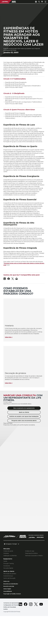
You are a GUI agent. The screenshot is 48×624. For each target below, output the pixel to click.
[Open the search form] (38, 1)
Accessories (6, 570)
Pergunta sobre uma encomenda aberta (24, 425)
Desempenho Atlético (31, 558)
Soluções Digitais (8, 572)
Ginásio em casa (29, 555)
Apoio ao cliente (24, 417)
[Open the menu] (45, 1)
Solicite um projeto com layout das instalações (24, 421)
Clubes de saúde (8, 555)
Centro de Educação (9, 583)
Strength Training (8, 568)
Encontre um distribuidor (11, 588)
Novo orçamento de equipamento (24, 412)
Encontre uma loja (9, 591)
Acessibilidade (8, 596)
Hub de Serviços (8, 580)
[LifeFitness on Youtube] (41, 613)
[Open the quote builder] (41, 1)
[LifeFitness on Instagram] (31, 613)
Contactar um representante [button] (12, 609)
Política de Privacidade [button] (10, 615)
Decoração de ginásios (9, 578)
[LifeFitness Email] (16, 283)
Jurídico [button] (5, 617)
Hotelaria (6, 558)
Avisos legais (7, 594)
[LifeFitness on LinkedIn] (4, 283)
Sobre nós (6, 586)
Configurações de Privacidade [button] (8, 611)
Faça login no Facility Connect (13, 599)
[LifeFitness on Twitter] (36, 613)
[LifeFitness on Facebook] (8, 283)
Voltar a (7, 7)
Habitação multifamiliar (10, 560)
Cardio (5, 566)
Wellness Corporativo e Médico (34, 560)
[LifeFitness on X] (12, 283)
